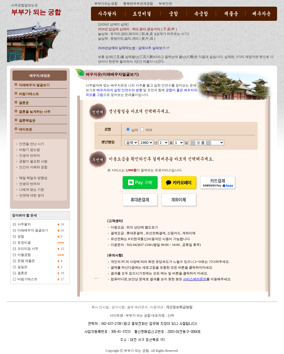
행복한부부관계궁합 (138, 4)
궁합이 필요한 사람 (33, 161)
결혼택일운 (27, 121)
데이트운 (25, 129)
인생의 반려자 (29, 155)
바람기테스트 (29, 94)
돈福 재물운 (26, 261)
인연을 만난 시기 (31, 144)
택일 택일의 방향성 (33, 178)
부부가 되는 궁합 (36, 12)
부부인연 (165, 4)
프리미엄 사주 (27, 249)
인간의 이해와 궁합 (33, 167)
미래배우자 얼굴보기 (32, 230)
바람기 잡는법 (29, 150)
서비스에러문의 (194, 279)
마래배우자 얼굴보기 (34, 85)
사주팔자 (24, 224)
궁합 (20, 236)
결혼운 (24, 103)
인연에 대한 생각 (31, 195)
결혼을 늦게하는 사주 (34, 112)
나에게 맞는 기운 (31, 190)
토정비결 (24, 243)
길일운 (22, 267)
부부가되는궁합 (106, 4)
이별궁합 (24, 255)
